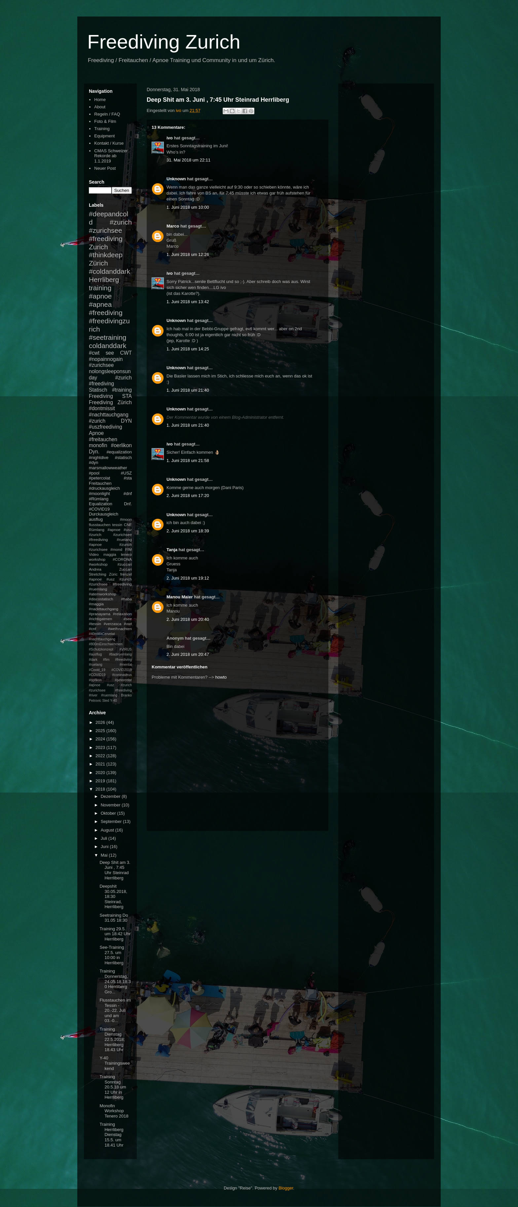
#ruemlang (109, 695)
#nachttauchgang (109, 414)
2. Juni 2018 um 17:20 (187, 495)
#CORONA (122, 559)
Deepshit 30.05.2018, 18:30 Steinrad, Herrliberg (113, 896)
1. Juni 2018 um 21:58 (187, 460)
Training (101, 128)
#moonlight (99, 493)
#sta (128, 478)
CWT (126, 353)
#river (93, 695)
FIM (128, 549)
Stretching (97, 574)
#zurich (97, 421)
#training (122, 390)
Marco (172, 226)
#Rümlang (98, 498)
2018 (100, 789)
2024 (100, 738)
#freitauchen (103, 439)
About (99, 106)
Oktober (109, 813)
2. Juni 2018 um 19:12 (187, 578)
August (108, 830)
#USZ (126, 473)
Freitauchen (100, 483)
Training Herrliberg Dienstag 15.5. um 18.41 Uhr (111, 1134)
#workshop (98, 564)
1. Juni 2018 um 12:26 (187, 254)
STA (127, 396)
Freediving (101, 396)
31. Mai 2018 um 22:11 (188, 160)
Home (100, 99)
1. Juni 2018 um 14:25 (187, 348)
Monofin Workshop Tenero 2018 (113, 1110)
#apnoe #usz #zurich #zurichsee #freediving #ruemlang (110, 584)
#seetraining (107, 337)
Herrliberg (104, 279)
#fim (106, 659)
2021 (100, 764)
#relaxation (122, 614)
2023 (100, 747)
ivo (169, 137)
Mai (105, 855)
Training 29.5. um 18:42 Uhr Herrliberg (114, 933)
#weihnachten (120, 628)
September (112, 821)
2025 (100, 730)
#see (128, 619)
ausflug (96, 519)
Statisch (98, 390)
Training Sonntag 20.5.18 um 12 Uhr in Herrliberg (112, 1087)
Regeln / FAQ (107, 114)
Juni (105, 846)
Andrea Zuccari (110, 569)
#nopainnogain (106, 359)
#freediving (106, 312)
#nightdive (98, 457)
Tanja (171, 549)
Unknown (176, 178)
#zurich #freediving (110, 381)
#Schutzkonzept (101, 649)
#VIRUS (125, 649)
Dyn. (94, 451)
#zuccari (124, 564)
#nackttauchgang (103, 609)
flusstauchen (100, 524)
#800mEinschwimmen (106, 644)
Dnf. (128, 503)
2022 (100, 755)
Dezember (111, 796)
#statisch (123, 457)
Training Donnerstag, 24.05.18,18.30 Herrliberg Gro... (115, 981)
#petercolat (99, 478)
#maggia (96, 604)
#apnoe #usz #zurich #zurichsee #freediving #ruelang (110, 534)
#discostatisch (101, 599)
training (100, 288)
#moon (126, 519)
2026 (100, 722)
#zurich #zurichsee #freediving (110, 230)
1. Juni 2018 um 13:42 (187, 301)
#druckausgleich (104, 488)
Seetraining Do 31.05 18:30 (113, 918)
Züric (113, 574)
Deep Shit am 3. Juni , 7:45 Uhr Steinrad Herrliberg (114, 870)
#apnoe (100, 296)
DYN (126, 421)
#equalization (119, 451)
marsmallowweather (108, 467)
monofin (98, 445)
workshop (97, 559)
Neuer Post (105, 168)
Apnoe (96, 433)
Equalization (100, 503)
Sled (105, 700)
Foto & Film (105, 121)
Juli (104, 838)
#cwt (94, 353)
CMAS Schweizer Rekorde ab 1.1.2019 (111, 155)
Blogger (285, 1188)
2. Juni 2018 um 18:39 (187, 530)
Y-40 (113, 700)
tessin (117, 524)
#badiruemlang (120, 654)
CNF (128, 524)
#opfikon (95, 680)
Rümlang (96, 529)
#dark (93, 659)
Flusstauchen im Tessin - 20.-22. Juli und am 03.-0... (115, 1010)
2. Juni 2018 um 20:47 (187, 654)
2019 (100, 780)
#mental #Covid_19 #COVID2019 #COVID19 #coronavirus (110, 670)
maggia (109, 554)
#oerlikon (121, 445)
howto (221, 677)
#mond (116, 549)
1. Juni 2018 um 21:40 (187, 390)
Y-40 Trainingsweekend (114, 1063)
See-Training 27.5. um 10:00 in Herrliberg (111, 955)
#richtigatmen (100, 619)
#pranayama (99, 614)
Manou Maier (179, 596)
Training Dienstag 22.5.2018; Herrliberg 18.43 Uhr (112, 1039)
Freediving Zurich (163, 42)
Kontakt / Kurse (109, 143)
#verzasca (112, 623)
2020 (100, 772)
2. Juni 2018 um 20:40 (187, 619)
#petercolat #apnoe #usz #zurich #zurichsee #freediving (110, 685)
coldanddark (107, 345)
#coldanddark (109, 271)
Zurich (98, 247)
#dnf (128, 493)
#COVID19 (99, 509)
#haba (126, 599)
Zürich (98, 263)
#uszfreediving (105, 427)
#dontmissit (102, 408)
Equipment (104, 135)
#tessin (95, 623)
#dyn (93, 462)
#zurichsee (101, 365)
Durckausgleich (103, 514)
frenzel (126, 574)
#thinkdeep (106, 255)
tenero (126, 554)
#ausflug (95, 654)
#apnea (100, 304)
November (111, 804)
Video (94, 554)
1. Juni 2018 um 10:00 (187, 207)
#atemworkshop (102, 594)
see (110, 353)
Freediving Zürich (110, 402)
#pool (94, 473)
